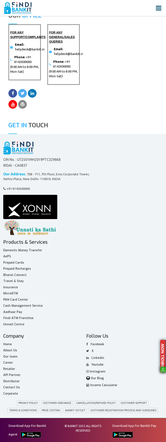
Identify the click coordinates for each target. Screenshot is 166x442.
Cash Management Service (23, 306)
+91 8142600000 (16, 188)
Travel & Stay (13, 281)
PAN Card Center (15, 300)
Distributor (11, 381)
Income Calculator (101, 385)
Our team (10, 357)
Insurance (10, 287)
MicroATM (10, 293)
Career (8, 363)
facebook (95, 344)
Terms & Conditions (23, 410)
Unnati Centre (13, 324)
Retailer (9, 369)
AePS (7, 256)
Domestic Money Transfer (22, 250)
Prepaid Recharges (17, 269)
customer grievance (57, 403)
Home (7, 344)
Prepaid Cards (13, 263)
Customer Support (134, 403)
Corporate (10, 394)
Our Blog (95, 378)
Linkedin (95, 358)
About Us (10, 350)
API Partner (12, 375)
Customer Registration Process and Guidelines (123, 410)
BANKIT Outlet (75, 410)
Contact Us (11, 387)
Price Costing (51, 410)
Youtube (95, 365)
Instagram (95, 371)
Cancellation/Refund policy (96, 403)
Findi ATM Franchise (18, 318)
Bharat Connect (15, 275)
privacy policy (28, 403)
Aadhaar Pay (12, 312)
